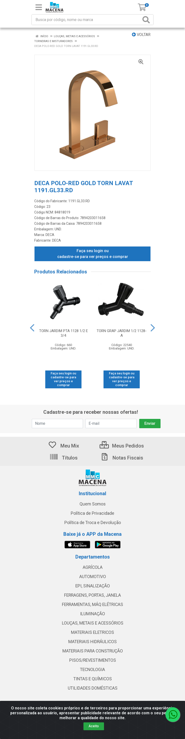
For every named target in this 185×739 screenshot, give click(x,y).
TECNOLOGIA (92, 669)
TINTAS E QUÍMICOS (92, 678)
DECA (50, 235)
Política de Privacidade (92, 513)
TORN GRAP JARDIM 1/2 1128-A (122, 333)
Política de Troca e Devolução (92, 522)
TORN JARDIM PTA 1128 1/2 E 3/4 (63, 333)
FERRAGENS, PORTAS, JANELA (92, 595)
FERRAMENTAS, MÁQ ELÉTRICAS (92, 604)
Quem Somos (93, 504)
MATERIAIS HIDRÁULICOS (92, 641)
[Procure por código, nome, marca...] (86, 20)
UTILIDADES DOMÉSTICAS (92, 688)
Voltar (141, 34)
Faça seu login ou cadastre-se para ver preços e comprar (92, 253)
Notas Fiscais (121, 458)
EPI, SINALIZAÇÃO (92, 585)
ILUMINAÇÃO (92, 613)
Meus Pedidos (122, 446)
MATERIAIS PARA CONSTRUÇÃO (92, 651)
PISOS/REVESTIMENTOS (92, 660)
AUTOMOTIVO (92, 576)
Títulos (63, 458)
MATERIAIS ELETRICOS (92, 632)
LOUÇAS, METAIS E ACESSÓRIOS (92, 623)
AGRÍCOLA (93, 567)
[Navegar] (32, 328)
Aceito (94, 726)
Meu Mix (63, 446)
